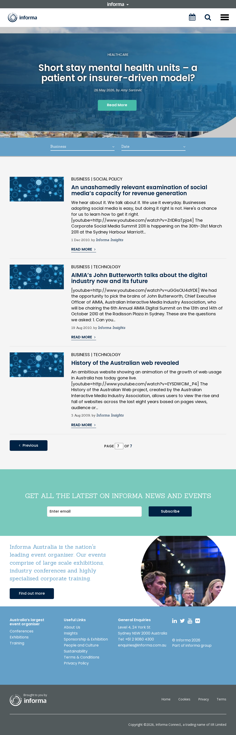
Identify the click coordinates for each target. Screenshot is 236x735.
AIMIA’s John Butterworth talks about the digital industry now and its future (139, 278)
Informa (25, 17)
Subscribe (170, 511)
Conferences (21, 631)
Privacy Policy (76, 663)
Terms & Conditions (81, 657)
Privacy (203, 699)
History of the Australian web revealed (125, 363)
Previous (28, 445)
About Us (72, 627)
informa (118, 4)
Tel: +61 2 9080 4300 (136, 639)
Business (82, 146)
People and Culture (81, 645)
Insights (71, 633)
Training (17, 643)
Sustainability (76, 651)
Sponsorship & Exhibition (86, 639)
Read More (117, 105)
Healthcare (118, 54)
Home (166, 699)
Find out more (32, 593)
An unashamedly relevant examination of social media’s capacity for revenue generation (139, 190)
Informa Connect (168, 724)
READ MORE (83, 249)
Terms (221, 699)
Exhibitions (19, 637)
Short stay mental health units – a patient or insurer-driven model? (118, 73)
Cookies (184, 699)
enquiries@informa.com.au (142, 645)
